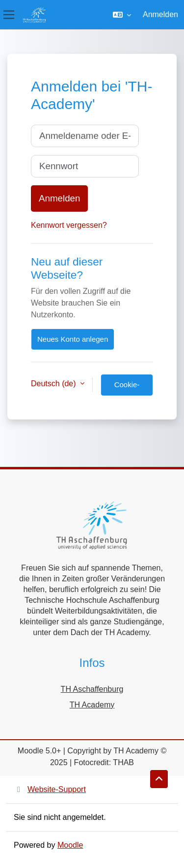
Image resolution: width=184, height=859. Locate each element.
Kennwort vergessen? (69, 225)
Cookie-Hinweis (127, 388)
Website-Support (50, 789)
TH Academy (92, 705)
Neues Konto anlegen (72, 339)
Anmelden (160, 14)
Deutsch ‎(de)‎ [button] (54, 383)
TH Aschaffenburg (92, 689)
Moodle (70, 845)
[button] (122, 14)
